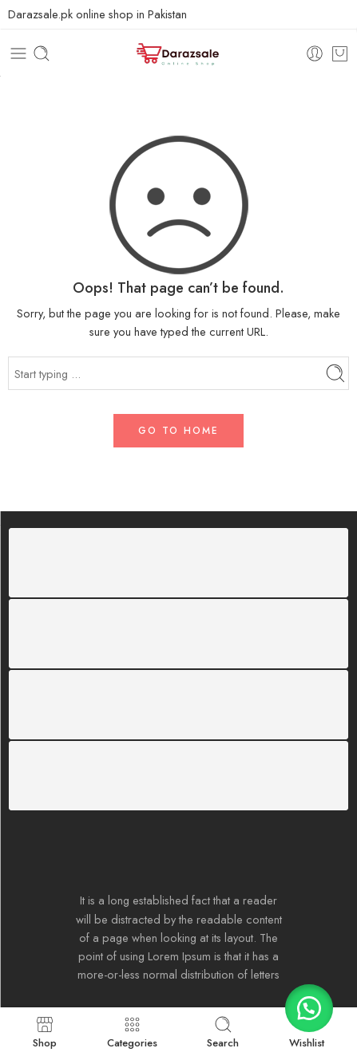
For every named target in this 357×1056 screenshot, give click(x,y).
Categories (132, 1031)
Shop (45, 1031)
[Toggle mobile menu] (18, 53)
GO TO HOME (178, 431)
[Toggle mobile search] (41, 53)
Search (223, 1031)
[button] (309, 1008)
